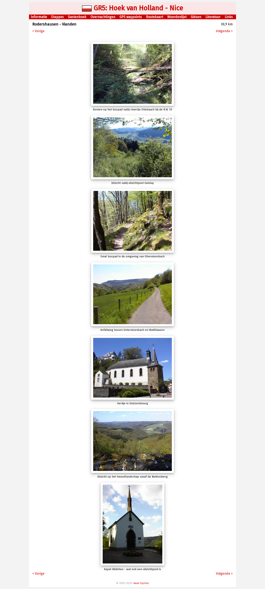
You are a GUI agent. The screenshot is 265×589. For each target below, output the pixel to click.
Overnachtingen (102, 17)
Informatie (39, 17)
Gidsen (196, 17)
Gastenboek (77, 17)
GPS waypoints (130, 17)
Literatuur (212, 17)
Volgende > (224, 31)
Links (229, 17)
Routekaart (154, 17)
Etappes (57, 17)
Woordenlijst (177, 17)
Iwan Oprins (141, 583)
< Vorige (38, 31)
